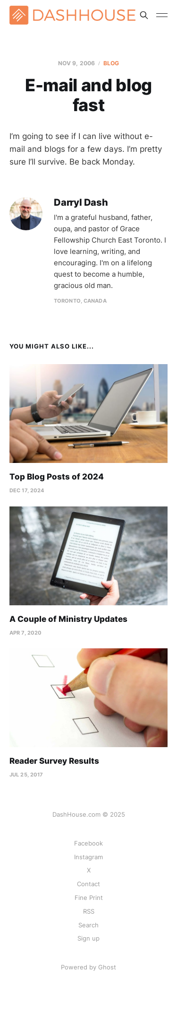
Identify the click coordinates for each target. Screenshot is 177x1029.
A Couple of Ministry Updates (68, 619)
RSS (88, 911)
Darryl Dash (81, 202)
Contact (88, 884)
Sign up (88, 938)
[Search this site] (144, 15)
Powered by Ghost (88, 967)
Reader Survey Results (54, 761)
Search (88, 925)
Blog (111, 63)
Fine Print (89, 897)
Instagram (88, 857)
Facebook (88, 843)
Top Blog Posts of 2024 (56, 476)
